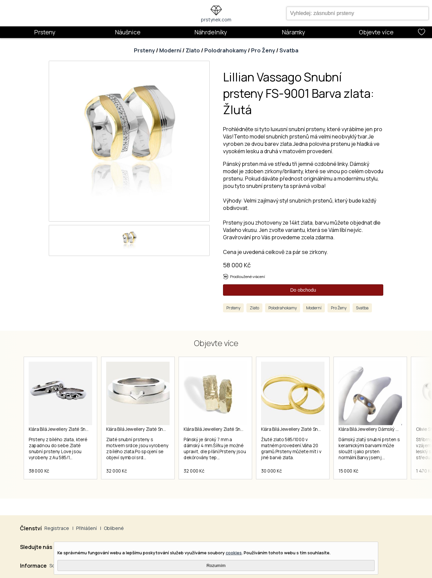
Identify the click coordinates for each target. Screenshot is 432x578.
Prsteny (44, 32)
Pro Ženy (263, 50)
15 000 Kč (349, 471)
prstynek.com (216, 19)
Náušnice (128, 32)
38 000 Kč (39, 471)
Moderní (170, 50)
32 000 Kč (116, 471)
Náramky (293, 32)
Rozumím (215, 565)
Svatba (288, 50)
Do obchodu (303, 290)
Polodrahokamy (225, 50)
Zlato (193, 50)
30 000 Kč (271, 471)
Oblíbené (114, 528)
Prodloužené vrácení (247, 276)
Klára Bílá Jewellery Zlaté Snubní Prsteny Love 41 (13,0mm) (89, 429)
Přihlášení (86, 528)
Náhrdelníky (210, 32)
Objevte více (376, 32)
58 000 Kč (237, 265)
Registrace (56, 528)
